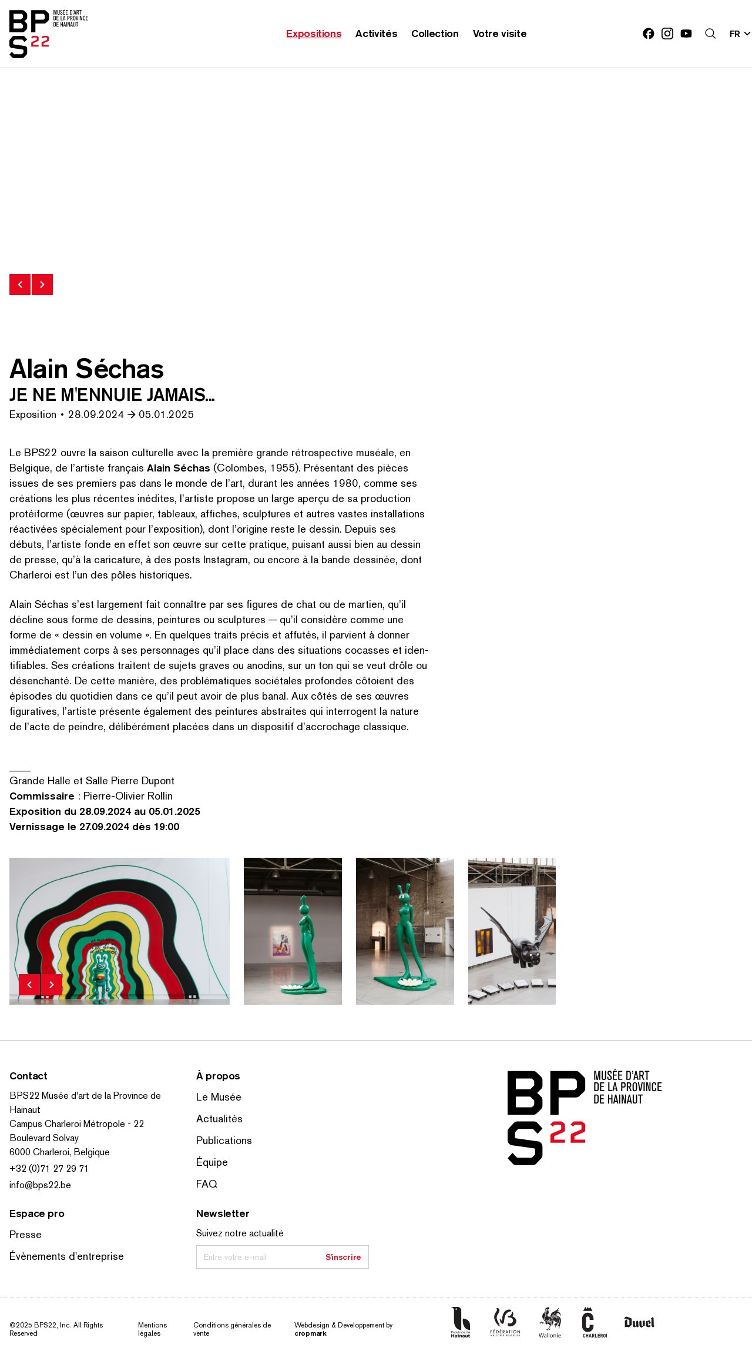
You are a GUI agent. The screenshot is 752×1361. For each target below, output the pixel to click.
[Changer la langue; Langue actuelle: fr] (741, 33)
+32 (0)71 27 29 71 (49, 1168)
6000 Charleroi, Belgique (59, 1152)
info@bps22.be (40, 1185)
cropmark (310, 1333)
